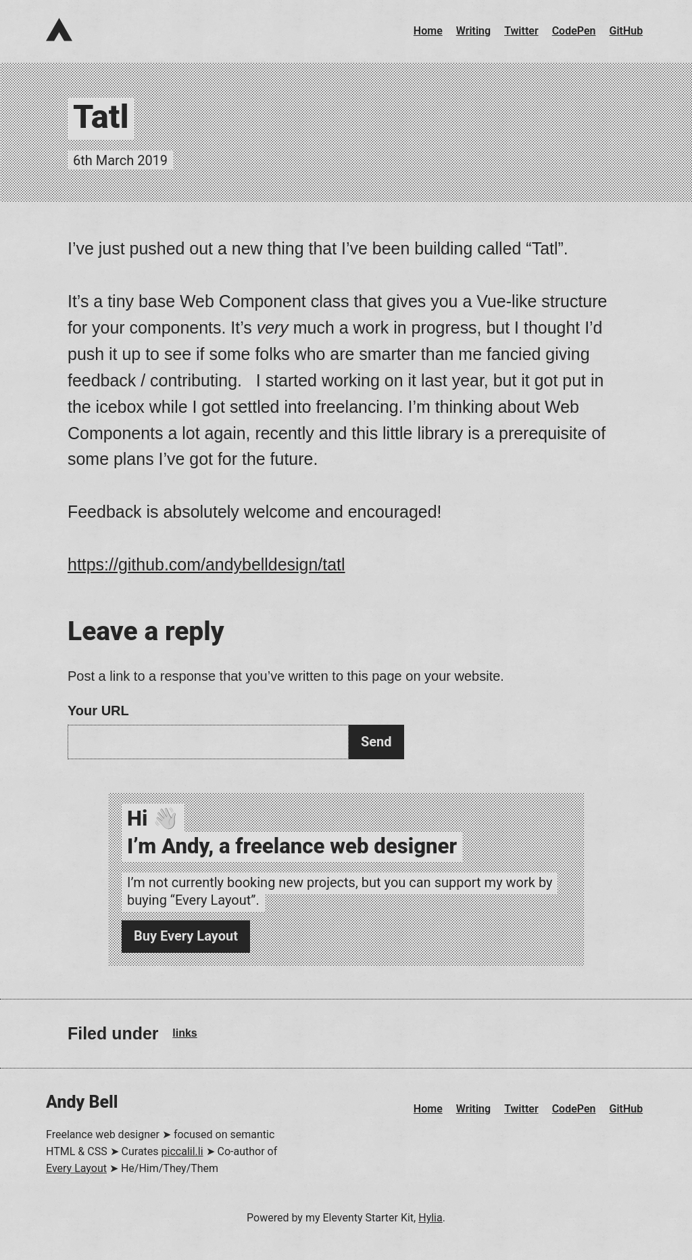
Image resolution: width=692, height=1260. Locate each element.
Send (376, 742)
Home (428, 30)
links (184, 1033)
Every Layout (76, 1168)
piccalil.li (182, 1151)
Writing (473, 30)
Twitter (521, 30)
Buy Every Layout (186, 936)
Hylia (430, 1217)
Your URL (98, 710)
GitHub (626, 30)
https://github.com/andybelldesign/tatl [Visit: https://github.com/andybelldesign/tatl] (206, 564)
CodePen (574, 30)
